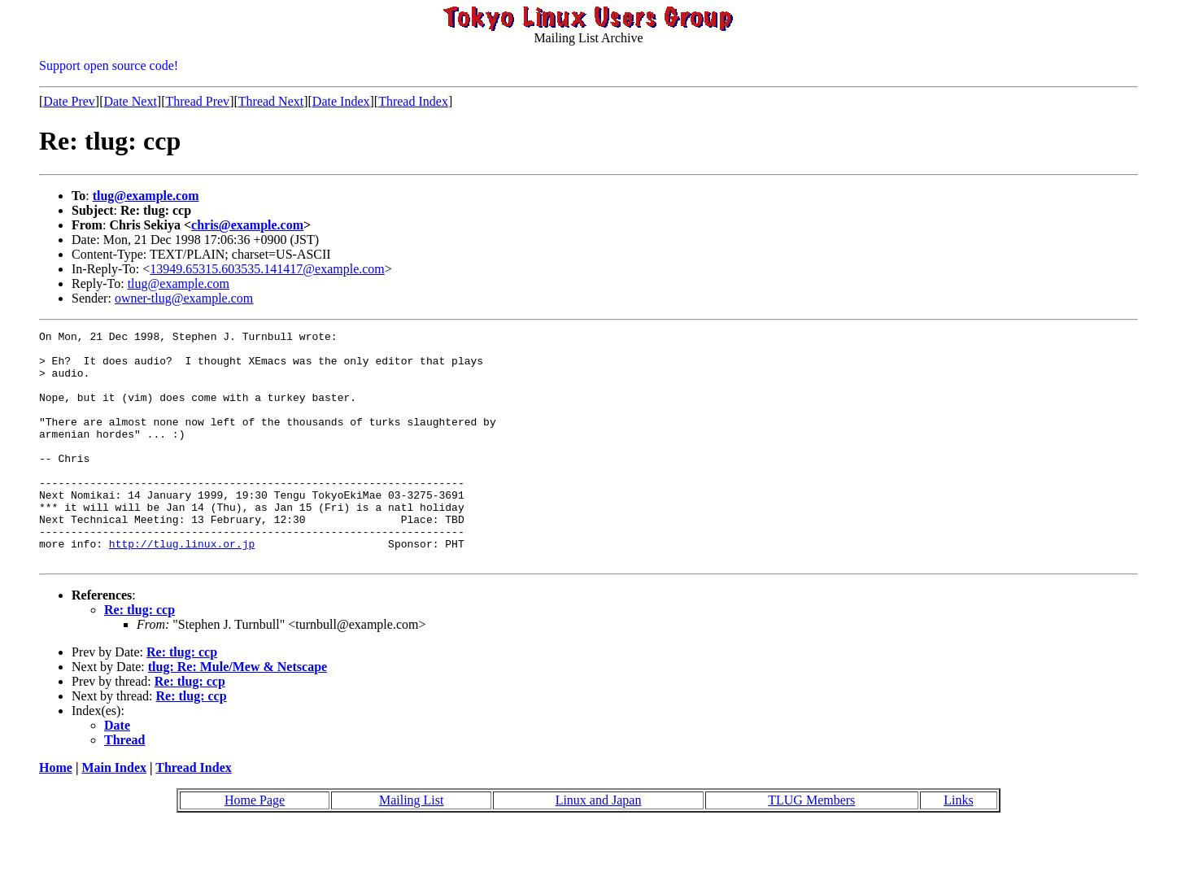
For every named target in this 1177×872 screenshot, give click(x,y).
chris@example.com (247, 225)
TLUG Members (811, 846)
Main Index (113, 814)
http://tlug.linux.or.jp (182, 587)
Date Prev (69, 101)
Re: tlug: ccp (139, 656)
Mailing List (411, 846)
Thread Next (270, 101)
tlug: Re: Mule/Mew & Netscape (237, 713)
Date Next (130, 101)
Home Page (255, 846)
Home (55, 814)
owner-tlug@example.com (184, 298)
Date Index (341, 101)
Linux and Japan (599, 846)
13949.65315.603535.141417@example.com (267, 269)
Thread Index (413, 101)
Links (958, 846)
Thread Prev (197, 101)
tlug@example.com (146, 196)
